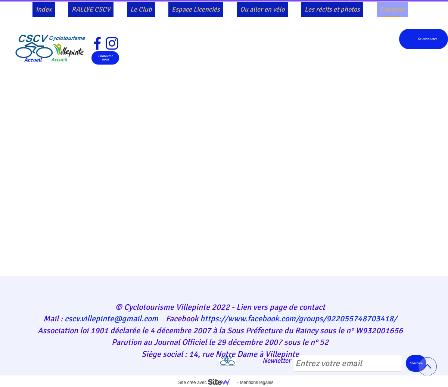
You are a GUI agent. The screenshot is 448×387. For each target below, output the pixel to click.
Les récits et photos (332, 9)
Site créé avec (207, 382)
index (44, 9)
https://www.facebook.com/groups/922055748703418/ (298, 318)
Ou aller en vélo (262, 9)
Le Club (141, 9)
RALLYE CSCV (91, 9)
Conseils (392, 9)
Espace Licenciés (196, 9)
